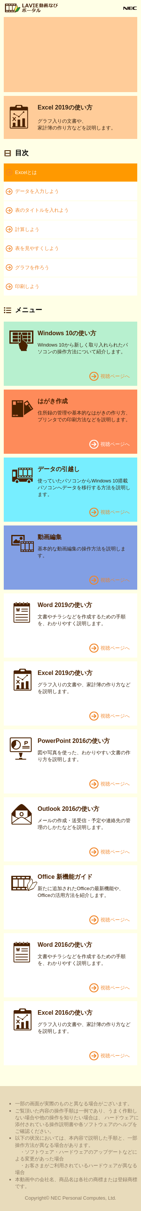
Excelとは (26, 172)
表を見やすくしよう (37, 248)
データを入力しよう (37, 191)
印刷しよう (27, 286)
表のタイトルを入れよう (42, 210)
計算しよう (27, 229)
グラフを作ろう (32, 267)
